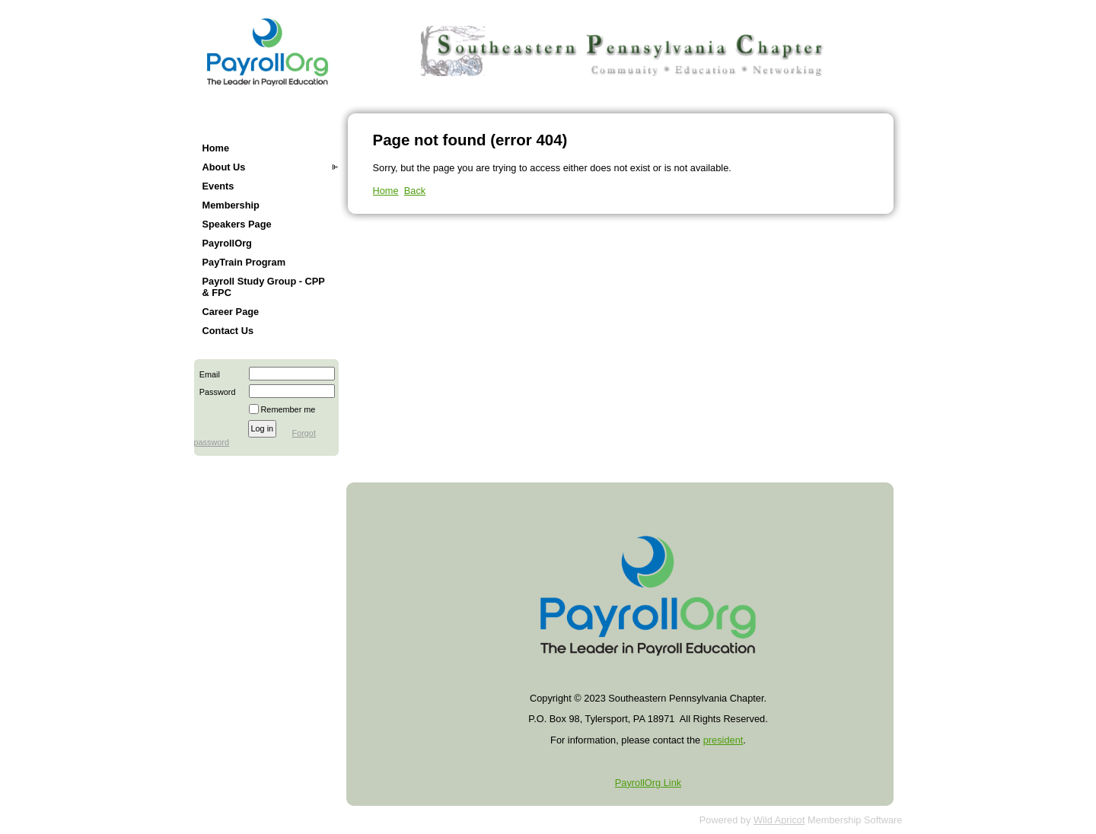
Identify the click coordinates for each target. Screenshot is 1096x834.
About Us (224, 167)
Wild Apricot (779, 820)
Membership (231, 205)
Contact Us (228, 330)
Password (215, 391)
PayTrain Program (244, 262)
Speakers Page (237, 224)
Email (207, 374)
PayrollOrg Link (648, 782)
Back (414, 190)
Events (218, 186)
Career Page (231, 311)
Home (216, 148)
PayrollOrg (227, 243)
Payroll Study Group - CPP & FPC (263, 286)
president (723, 740)
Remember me (288, 409)
